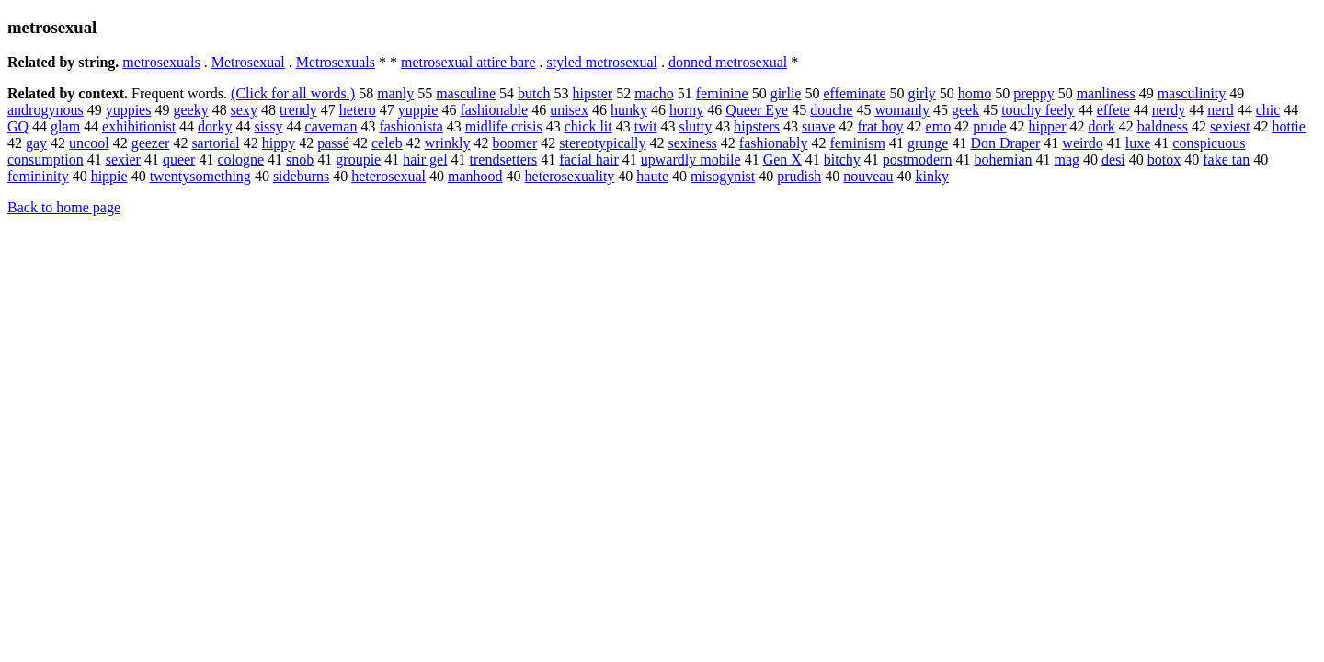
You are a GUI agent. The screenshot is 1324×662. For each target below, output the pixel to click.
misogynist (723, 176)
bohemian (1003, 159)
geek (965, 110)
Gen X (782, 159)
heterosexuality (570, 176)
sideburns (301, 176)
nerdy (1168, 110)
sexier (123, 159)
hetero (357, 110)
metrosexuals (161, 62)
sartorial (215, 143)
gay (36, 143)
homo (974, 93)
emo (939, 126)
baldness (1162, 126)
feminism (857, 143)
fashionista (410, 126)
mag (1066, 159)
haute (652, 176)
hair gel (425, 159)
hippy (278, 143)
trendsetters (504, 159)
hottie (1288, 126)
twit (645, 126)
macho (654, 93)
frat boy (880, 126)
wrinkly (448, 143)
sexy (244, 110)
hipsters (757, 126)
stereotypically (602, 143)
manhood (475, 176)
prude (989, 126)
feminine (722, 93)
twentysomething (200, 176)
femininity (38, 176)
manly (395, 93)
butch (534, 93)
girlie (786, 93)
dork (1101, 126)
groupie (358, 159)
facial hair (588, 159)
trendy (298, 110)
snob (300, 159)
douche (831, 110)
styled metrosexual (602, 62)
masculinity (1192, 93)
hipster (593, 93)
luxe (1138, 143)
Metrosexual (248, 62)
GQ (18, 126)
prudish (799, 176)
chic (1268, 110)
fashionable (494, 110)
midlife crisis (503, 126)
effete (1113, 110)
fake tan (1226, 159)
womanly (902, 110)
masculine (466, 93)
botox (1164, 159)
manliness (1106, 93)
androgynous (45, 110)
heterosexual (388, 176)
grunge (927, 143)
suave (818, 126)
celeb (387, 143)
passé (333, 143)
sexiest (1230, 126)
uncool (89, 143)
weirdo (1082, 143)
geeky (190, 110)
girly (922, 93)
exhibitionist (139, 126)
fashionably (773, 143)
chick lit (588, 126)
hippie (109, 176)
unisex (569, 110)
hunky (629, 110)
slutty (696, 126)
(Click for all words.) (293, 93)
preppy (1033, 93)
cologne (240, 159)
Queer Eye (756, 110)
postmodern (918, 159)
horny (686, 110)
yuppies (129, 110)
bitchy (842, 159)
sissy (268, 126)
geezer (150, 143)
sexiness (692, 143)
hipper (1048, 126)
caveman (331, 126)
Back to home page (63, 207)
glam (65, 126)
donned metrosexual (727, 62)
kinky (931, 176)
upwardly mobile (691, 159)
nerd (1220, 110)
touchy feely (1038, 110)
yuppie (418, 110)
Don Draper (1005, 143)
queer (179, 159)
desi (1113, 159)
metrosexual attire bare (468, 62)
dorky (215, 126)
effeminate (854, 93)
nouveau (868, 176)
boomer (514, 143)
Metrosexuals (335, 62)
